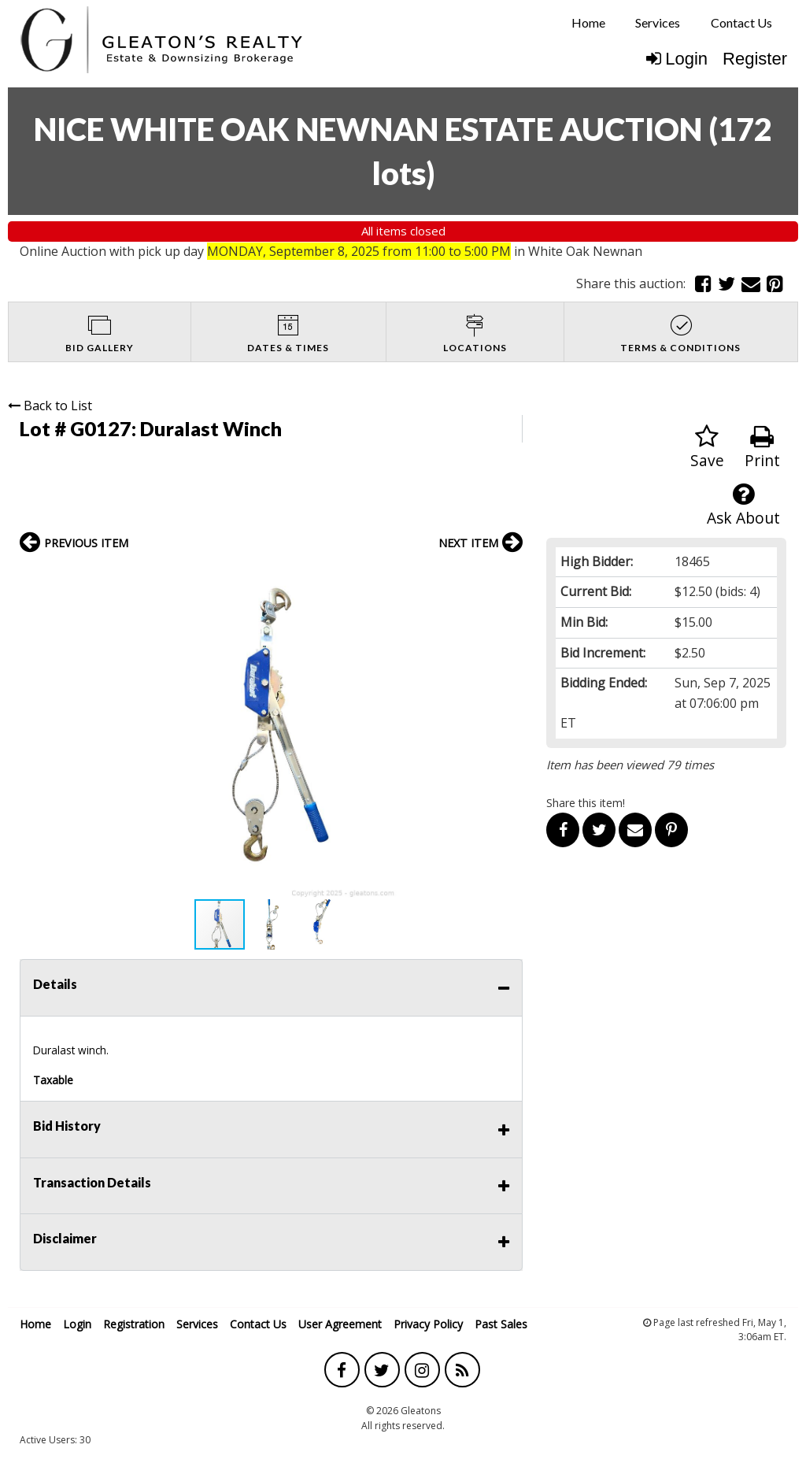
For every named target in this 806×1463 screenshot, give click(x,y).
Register (755, 59)
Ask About (743, 505)
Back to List (50, 405)
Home (588, 22)
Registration (134, 1324)
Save (707, 447)
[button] (508, 576)
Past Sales (501, 1324)
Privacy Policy (428, 1324)
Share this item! (585, 802)
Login (677, 59)
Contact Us (741, 22)
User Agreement (340, 1324)
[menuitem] (588, 23)
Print (762, 447)
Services (657, 22)
